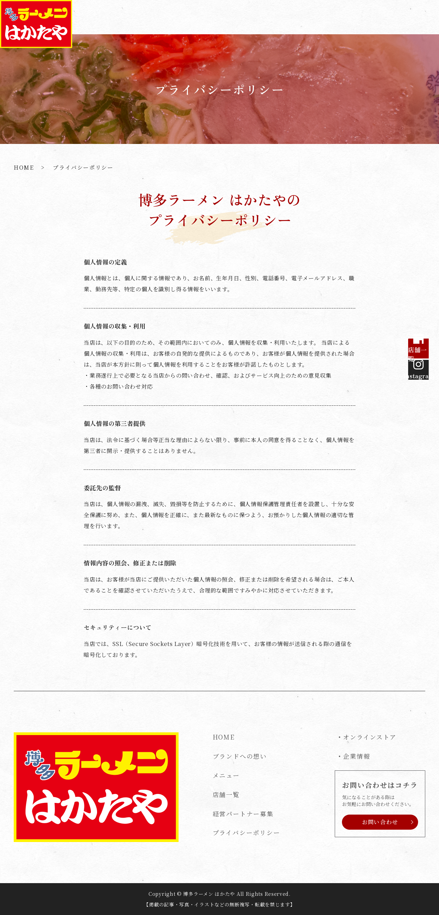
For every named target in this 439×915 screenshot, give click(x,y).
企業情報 (356, 756)
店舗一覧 (305, 16)
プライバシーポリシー (246, 832)
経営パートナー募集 (355, 16)
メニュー (270, 16)
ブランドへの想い (223, 16)
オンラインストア (369, 736)
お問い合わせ (411, 16)
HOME (179, 16)
